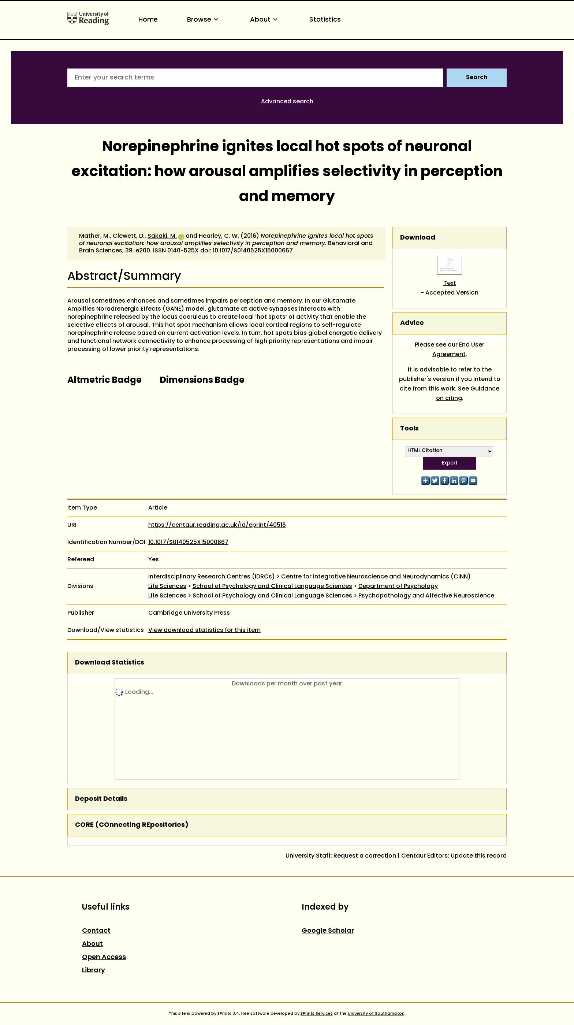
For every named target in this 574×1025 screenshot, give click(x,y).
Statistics (325, 20)
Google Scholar (328, 931)
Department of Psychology (398, 586)
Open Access (104, 957)
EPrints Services (317, 1013)
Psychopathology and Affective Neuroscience (426, 596)
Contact (96, 931)
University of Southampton (376, 1013)
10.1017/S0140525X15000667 (253, 251)
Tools (409, 428)
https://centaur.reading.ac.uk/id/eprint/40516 (217, 525)
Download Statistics (109, 663)
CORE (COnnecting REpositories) (132, 825)
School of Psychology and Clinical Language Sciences (272, 586)
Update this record (479, 856)
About (265, 20)
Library (93, 970)
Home (148, 20)
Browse (204, 20)
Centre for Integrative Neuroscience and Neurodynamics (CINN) (376, 577)
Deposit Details (101, 799)
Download (417, 238)
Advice (412, 323)
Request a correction (364, 856)
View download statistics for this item (204, 630)
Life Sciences (167, 586)
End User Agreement (458, 349)
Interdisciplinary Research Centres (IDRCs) (211, 577)
